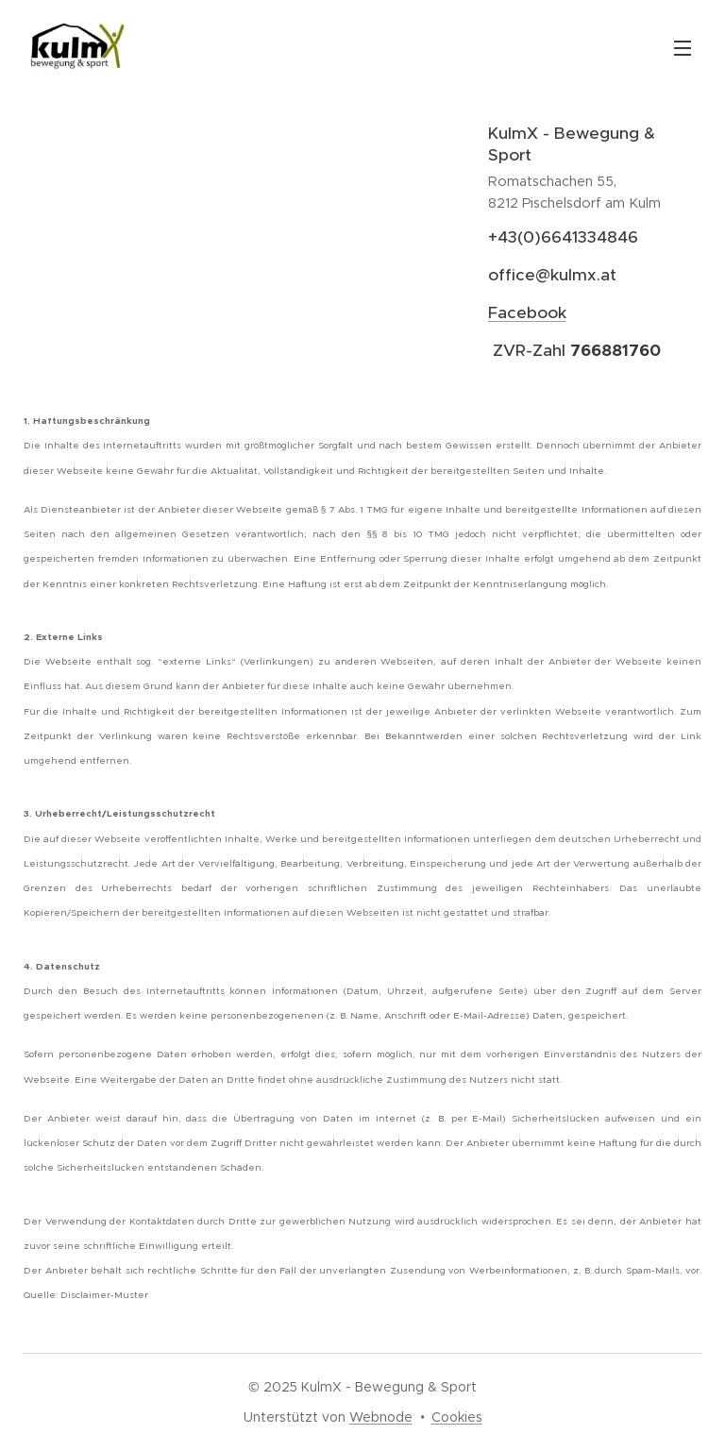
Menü (682, 48)
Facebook (526, 312)
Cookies (456, 1417)
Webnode (381, 1417)
